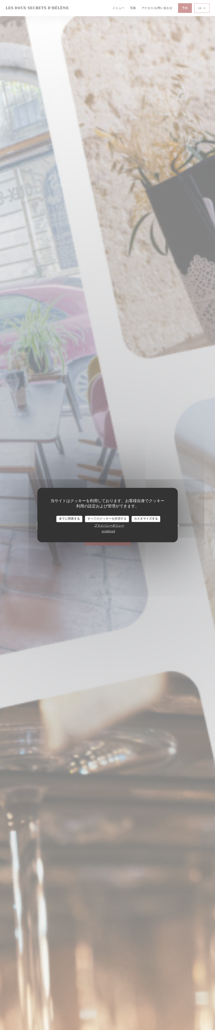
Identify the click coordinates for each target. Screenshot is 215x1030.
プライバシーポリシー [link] (109, 526)
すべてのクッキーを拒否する (107, 519)
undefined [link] (108, 531)
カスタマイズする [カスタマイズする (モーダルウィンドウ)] (146, 519)
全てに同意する (69, 519)
